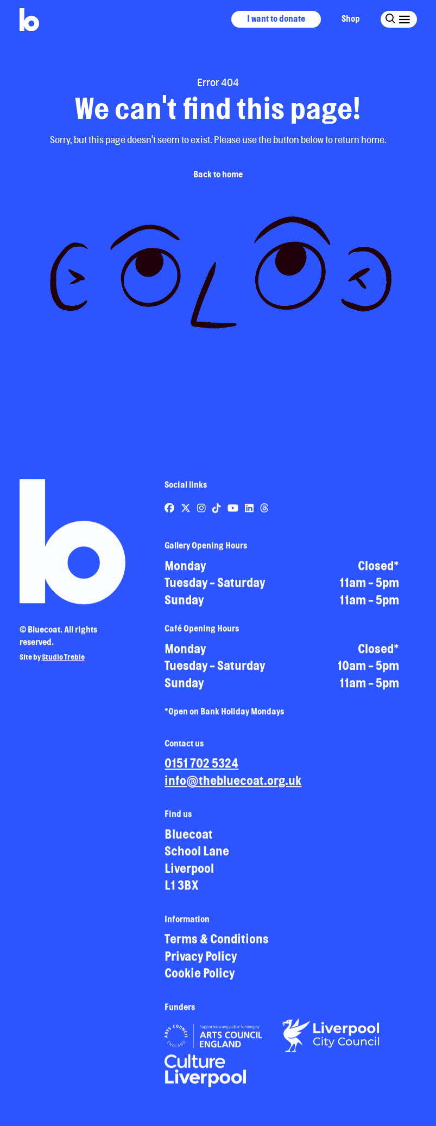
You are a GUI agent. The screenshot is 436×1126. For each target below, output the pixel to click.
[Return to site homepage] (29, 19)
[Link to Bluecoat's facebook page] (170, 513)
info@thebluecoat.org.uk (233, 785)
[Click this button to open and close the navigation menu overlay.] (403, 18)
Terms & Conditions (217, 943)
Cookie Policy (200, 977)
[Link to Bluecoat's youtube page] (234, 513)
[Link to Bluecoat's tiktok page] (217, 513)
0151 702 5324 (201, 767)
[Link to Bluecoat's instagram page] (202, 513)
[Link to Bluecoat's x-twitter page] (186, 513)
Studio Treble (63, 661)
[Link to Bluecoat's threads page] (264, 513)
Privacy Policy (201, 961)
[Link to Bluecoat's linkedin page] (250, 513)
